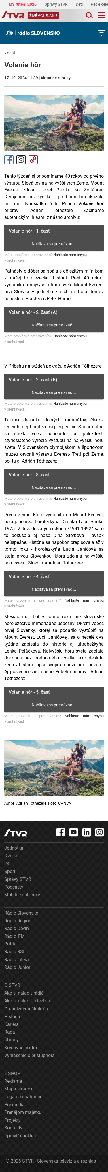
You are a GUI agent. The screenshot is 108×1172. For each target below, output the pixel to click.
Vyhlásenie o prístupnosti (30, 1055)
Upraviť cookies (20, 1136)
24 (7, 863)
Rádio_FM (14, 936)
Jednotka (13, 848)
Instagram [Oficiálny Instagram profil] (21, 159)
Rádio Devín (16, 928)
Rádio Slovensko (21, 913)
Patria (10, 944)
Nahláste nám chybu (70, 255)
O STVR (12, 985)
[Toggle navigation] (101, 15)
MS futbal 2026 (23, 4)
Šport (9, 871)
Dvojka (11, 855)
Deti (80, 4)
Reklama (13, 1081)
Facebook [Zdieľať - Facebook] (9, 159)
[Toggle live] (43, 15)
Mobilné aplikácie (22, 894)
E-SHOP (12, 1073)
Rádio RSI (14, 951)
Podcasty (13, 887)
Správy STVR (57, 4)
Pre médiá (14, 1104)
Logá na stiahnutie (23, 1096)
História (12, 1016)
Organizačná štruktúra (27, 1009)
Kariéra (11, 1024)
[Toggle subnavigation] (101, 32)
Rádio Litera (16, 959)
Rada (9, 1032)
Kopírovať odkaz (33, 159)
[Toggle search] (88, 15)
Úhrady (11, 1039)
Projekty (12, 1120)
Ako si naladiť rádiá (24, 993)
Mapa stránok (18, 1089)
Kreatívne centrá (20, 1047)
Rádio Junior (17, 967)
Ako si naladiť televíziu (27, 1001)
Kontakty (13, 1128)
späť (9, 53)
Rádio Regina (17, 920)
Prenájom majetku (22, 1112)
